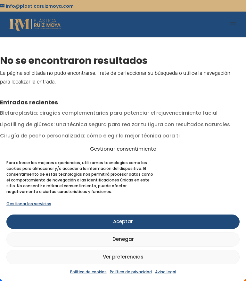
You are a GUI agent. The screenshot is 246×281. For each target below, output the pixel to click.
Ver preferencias (123, 256)
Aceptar (123, 221)
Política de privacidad (131, 272)
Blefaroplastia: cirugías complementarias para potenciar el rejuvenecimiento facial (108, 113)
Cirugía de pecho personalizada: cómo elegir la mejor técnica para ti (90, 135)
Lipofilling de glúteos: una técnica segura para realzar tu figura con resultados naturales (115, 124)
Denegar (123, 239)
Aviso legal (165, 272)
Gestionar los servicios (28, 203)
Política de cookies (88, 272)
